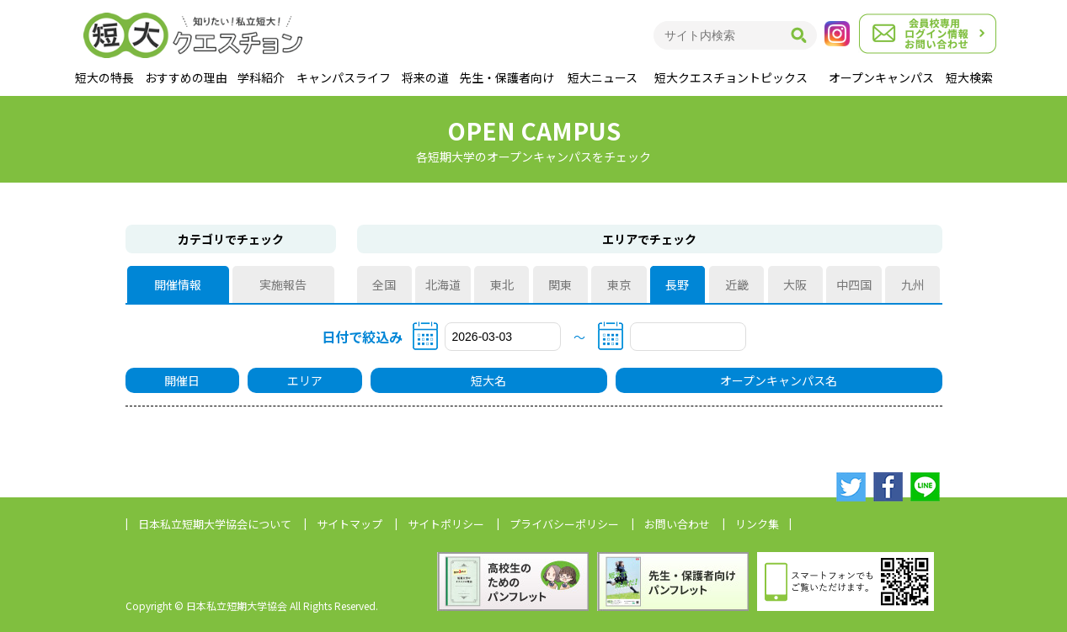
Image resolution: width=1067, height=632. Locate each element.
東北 (502, 284)
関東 (560, 284)
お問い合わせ (677, 523)
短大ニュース (603, 77)
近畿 (737, 284)
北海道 (443, 284)
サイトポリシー (446, 523)
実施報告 (283, 284)
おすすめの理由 (186, 77)
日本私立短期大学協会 (214, 523)
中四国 (854, 284)
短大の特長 (104, 77)
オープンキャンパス (881, 77)
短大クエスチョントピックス (731, 77)
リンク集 (757, 523)
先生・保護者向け (507, 77)
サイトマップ (349, 523)
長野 (678, 284)
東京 (619, 284)
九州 (913, 284)
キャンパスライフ (343, 77)
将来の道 (425, 77)
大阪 (795, 284)
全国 (384, 284)
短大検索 (969, 77)
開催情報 (177, 284)
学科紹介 (261, 77)
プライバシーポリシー (564, 523)
